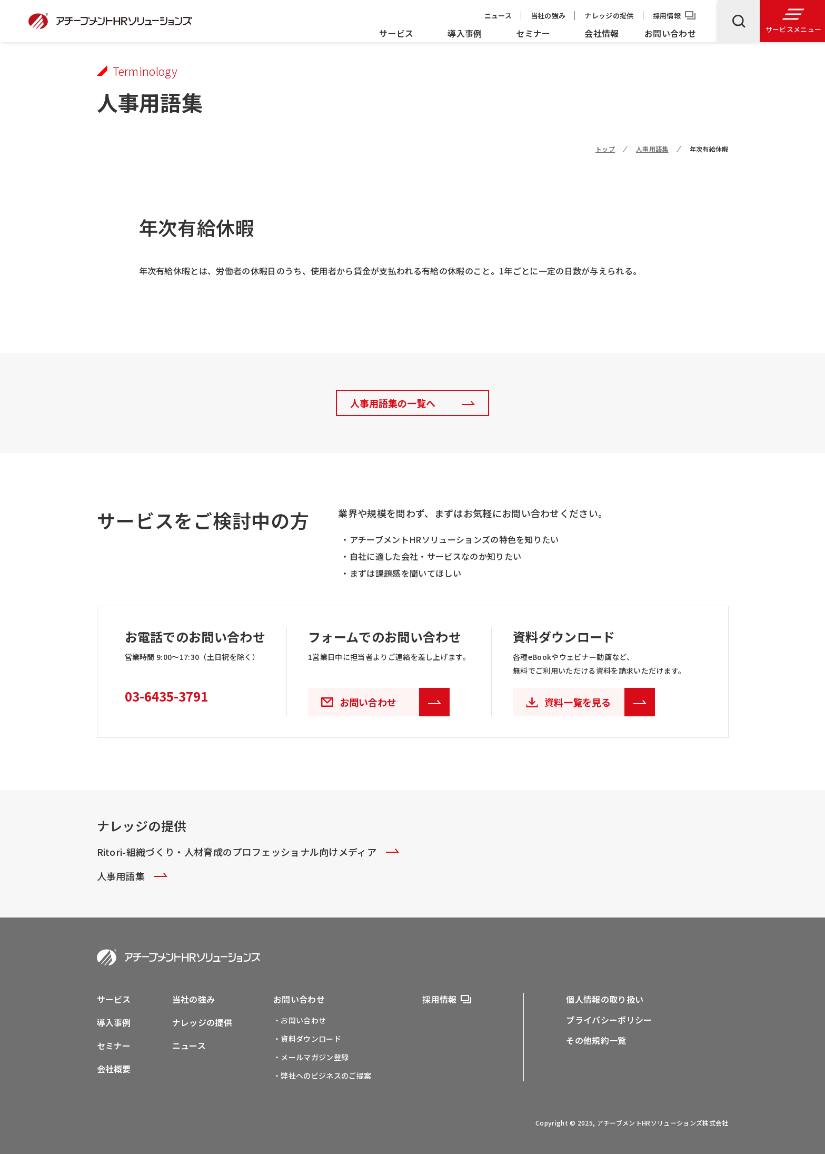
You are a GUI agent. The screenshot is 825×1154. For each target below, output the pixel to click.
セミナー (533, 33)
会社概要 (114, 1068)
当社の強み (548, 16)
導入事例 (465, 33)
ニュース (498, 16)
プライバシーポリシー (609, 1019)
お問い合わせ (670, 33)
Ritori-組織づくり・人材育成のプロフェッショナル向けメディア (248, 852)
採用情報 (667, 16)
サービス (396, 33)
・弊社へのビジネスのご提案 (322, 1075)
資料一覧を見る (599, 702)
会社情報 (601, 33)
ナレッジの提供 (608, 16)
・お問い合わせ (299, 1020)
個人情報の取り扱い (604, 999)
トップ (605, 148)
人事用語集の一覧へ (392, 403)
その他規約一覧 (596, 1040)
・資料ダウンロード (307, 1038)
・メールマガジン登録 (311, 1057)
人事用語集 (652, 148)
